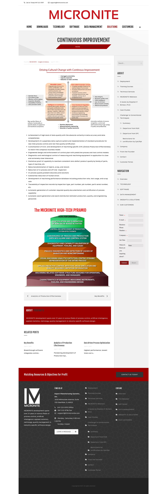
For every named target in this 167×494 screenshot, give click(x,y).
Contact (123, 157)
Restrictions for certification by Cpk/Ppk (132, 140)
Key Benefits (88, 296)
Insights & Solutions (43, 62)
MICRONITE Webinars (128, 97)
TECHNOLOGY (59, 26)
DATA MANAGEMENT (93, 26)
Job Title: (122, 240)
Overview (123, 179)
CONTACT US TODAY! (129, 374)
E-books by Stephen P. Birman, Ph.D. (129, 103)
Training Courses (126, 86)
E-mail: (121, 220)
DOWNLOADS (42, 26)
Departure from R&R (131, 128)
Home (77, 47)
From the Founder (127, 152)
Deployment (125, 81)
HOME (29, 26)
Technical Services (127, 92)
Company (123, 146)
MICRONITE (38, 310)
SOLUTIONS (112, 26)
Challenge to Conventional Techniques (130, 116)
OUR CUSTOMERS (127, 205)
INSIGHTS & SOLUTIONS (130, 200)
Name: (121, 215)
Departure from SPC (131, 133)
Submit (124, 263)
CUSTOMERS (127, 26)
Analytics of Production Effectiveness (42, 296)
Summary (126, 123)
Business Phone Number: (122, 227)
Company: (122, 235)
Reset (134, 263)
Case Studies (125, 110)
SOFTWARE (74, 26)
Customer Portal (126, 162)
